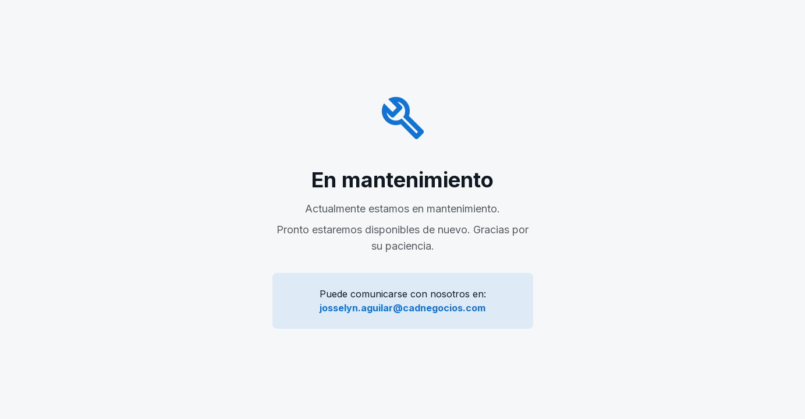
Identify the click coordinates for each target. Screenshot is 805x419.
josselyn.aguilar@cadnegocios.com (402, 308)
